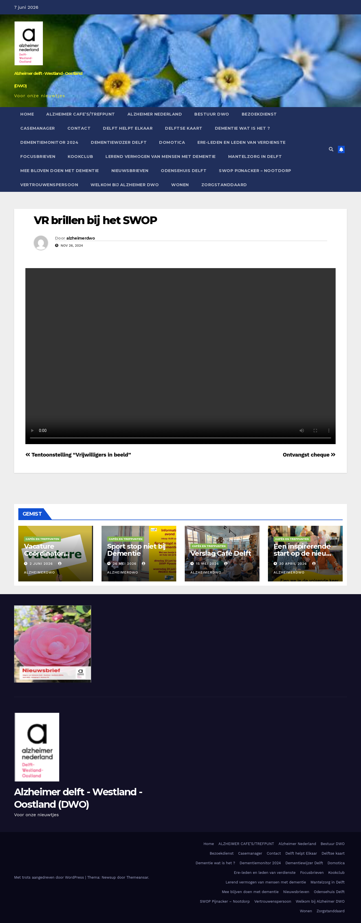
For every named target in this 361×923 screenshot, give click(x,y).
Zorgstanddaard (224, 184)
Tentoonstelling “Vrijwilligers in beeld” (78, 454)
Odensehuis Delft (183, 170)
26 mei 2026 (125, 564)
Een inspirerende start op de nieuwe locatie (305, 553)
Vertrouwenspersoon (49, 184)
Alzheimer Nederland (154, 114)
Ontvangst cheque (309, 454)
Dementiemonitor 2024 (49, 142)
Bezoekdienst (259, 114)
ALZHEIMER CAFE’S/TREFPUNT (80, 114)
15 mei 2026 (208, 564)
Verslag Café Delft (220, 553)
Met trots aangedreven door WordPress (49, 877)
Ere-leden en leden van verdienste (241, 142)
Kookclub (80, 156)
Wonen (180, 184)
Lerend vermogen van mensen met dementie (160, 156)
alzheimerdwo (80, 238)
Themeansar (137, 877)
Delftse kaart (183, 128)
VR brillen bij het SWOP (95, 220)
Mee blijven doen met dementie (59, 170)
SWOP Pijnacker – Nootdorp (255, 170)
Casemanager (37, 128)
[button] (331, 149)
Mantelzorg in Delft (255, 156)
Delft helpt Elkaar (128, 128)
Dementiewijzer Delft (119, 142)
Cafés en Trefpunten (42, 538)
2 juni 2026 (42, 564)
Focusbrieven (37, 156)
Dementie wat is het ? (242, 128)
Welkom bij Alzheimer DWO (125, 184)
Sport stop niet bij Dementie (136, 549)
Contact (79, 128)
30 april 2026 (293, 564)
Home (27, 114)
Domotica (172, 142)
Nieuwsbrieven (130, 170)
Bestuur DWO (211, 114)
